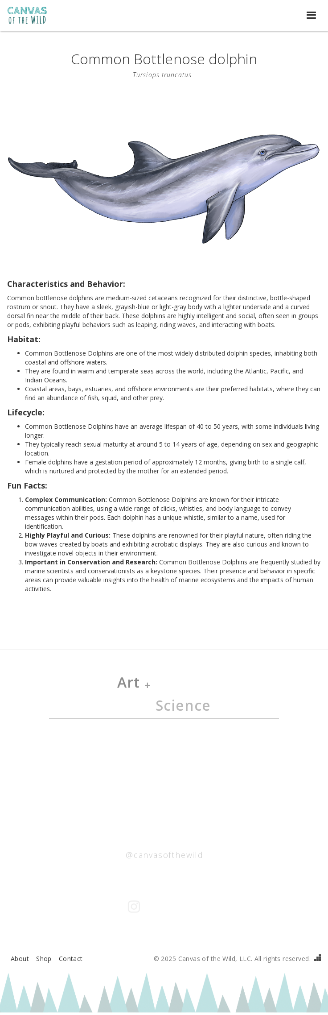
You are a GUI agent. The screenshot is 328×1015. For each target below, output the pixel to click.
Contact (71, 958)
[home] (32, 15)
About (20, 958)
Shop (44, 958)
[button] (312, 15)
